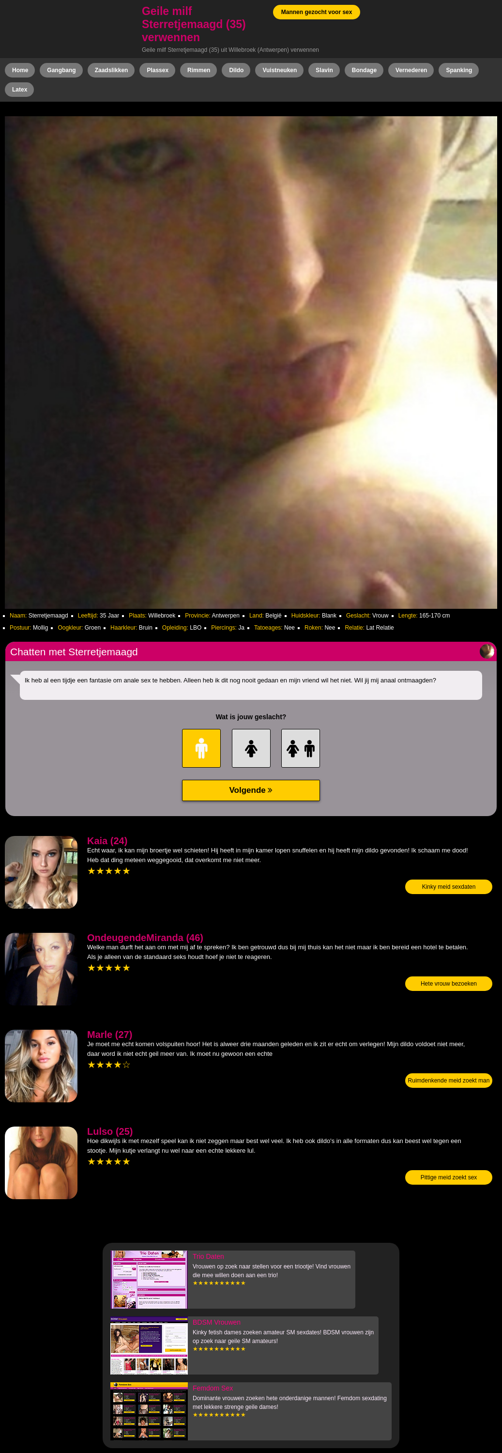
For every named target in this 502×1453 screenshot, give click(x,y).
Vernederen (411, 70)
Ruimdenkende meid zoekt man (449, 1080)
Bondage (364, 70)
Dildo (236, 70)
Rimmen (198, 70)
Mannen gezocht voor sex (316, 12)
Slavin (324, 70)
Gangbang (61, 70)
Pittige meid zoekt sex (449, 1177)
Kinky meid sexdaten (449, 886)
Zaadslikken (111, 70)
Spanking (459, 70)
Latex (19, 89)
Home (20, 70)
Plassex (157, 70)
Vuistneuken (279, 70)
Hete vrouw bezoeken (449, 983)
